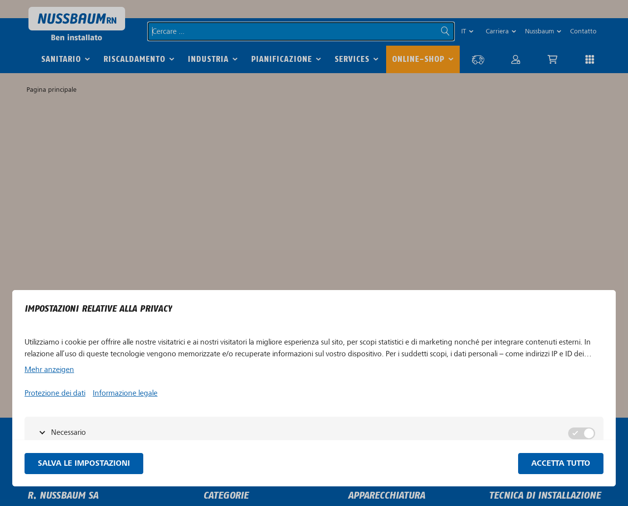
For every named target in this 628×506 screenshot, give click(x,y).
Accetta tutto (560, 463)
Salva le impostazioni (84, 463)
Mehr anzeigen (49, 369)
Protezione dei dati (55, 393)
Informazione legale (125, 393)
